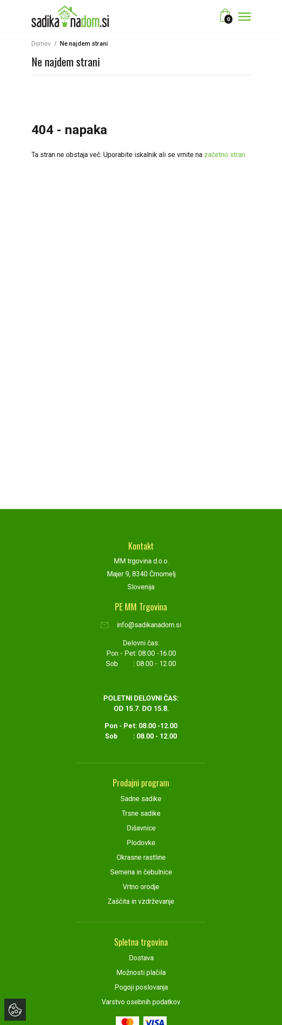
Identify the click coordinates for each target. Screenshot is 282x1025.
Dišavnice (141, 828)
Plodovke (141, 843)
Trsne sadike (141, 813)
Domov (41, 43)
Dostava (141, 958)
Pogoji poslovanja (141, 987)
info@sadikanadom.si (141, 625)
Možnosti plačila (141, 972)
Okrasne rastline (141, 857)
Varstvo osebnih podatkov (141, 1002)
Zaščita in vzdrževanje (141, 901)
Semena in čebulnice (141, 872)
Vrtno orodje (141, 887)
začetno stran (224, 155)
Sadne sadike (141, 799)
